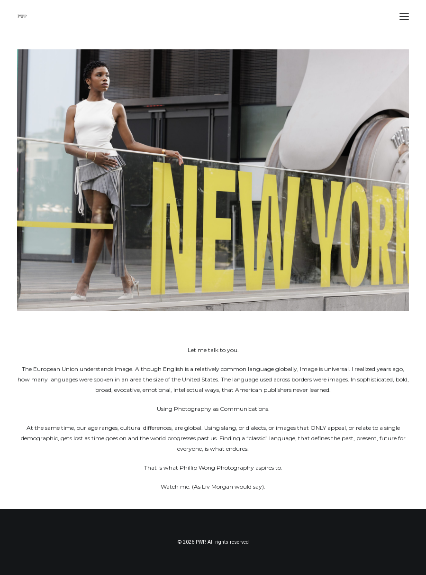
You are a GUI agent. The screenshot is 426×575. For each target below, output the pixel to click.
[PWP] (22, 16)
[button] (404, 16)
